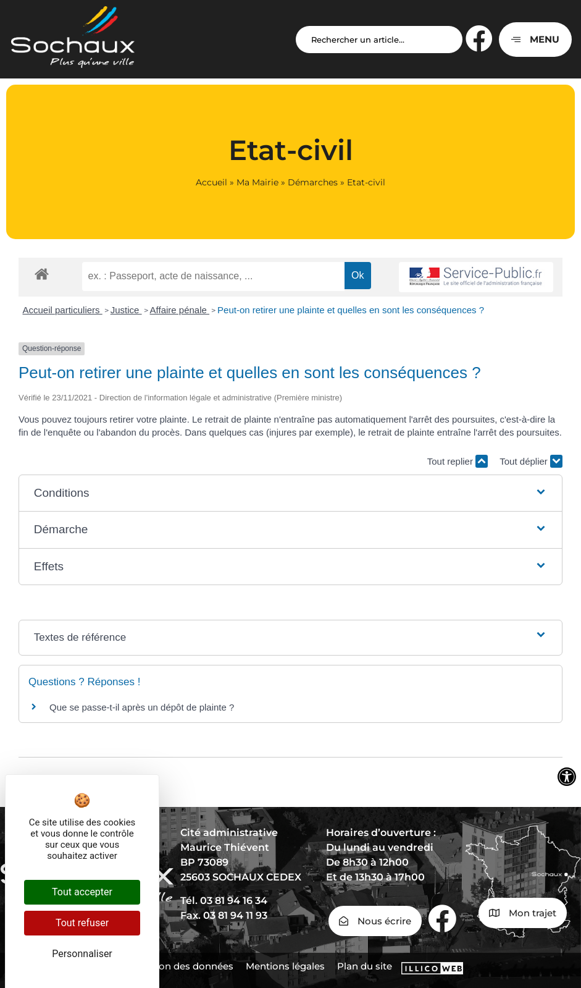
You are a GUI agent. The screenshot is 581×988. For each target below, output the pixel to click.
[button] (290, 493)
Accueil (211, 182)
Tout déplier (530, 461)
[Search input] (379, 39)
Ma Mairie (257, 182)
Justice (126, 310)
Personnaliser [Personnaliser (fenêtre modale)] (82, 954)
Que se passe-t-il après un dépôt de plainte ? (141, 707)
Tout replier (457, 461)
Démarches (313, 182)
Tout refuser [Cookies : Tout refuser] (82, 923)
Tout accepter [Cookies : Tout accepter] (82, 892)
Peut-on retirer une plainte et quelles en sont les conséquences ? (350, 310)
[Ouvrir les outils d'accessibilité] (566, 776)
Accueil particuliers (62, 310)
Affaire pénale (179, 310)
